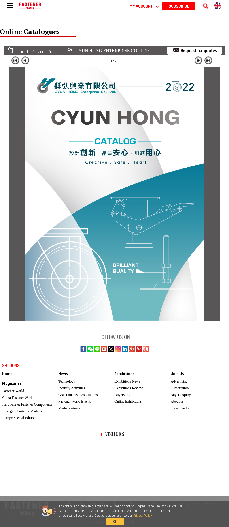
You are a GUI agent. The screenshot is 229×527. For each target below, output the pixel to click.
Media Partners (69, 408)
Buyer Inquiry (181, 395)
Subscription (180, 388)
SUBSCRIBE (179, 6)
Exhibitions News (127, 381)
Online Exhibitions (128, 401)
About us (177, 401)
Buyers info (122, 395)
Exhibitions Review (128, 388)
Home (7, 374)
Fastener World (13, 391)
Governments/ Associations (78, 395)
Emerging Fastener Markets (22, 411)
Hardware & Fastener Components (27, 404)
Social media (180, 408)
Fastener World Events (74, 401)
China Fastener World (18, 398)
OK (176, 515)
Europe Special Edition (18, 418)
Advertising (179, 381)
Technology (66, 381)
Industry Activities (71, 388)
